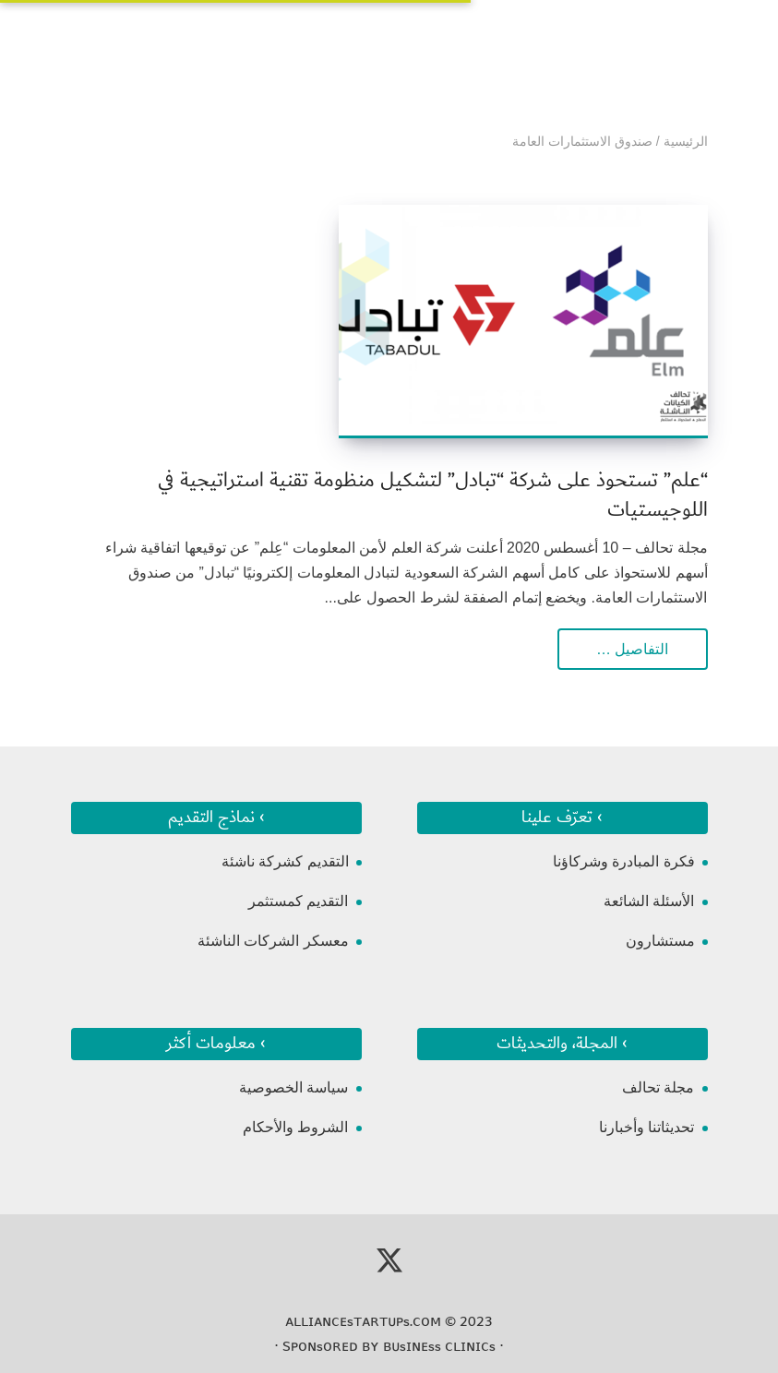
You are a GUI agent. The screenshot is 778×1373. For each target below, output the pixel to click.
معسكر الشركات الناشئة (273, 941)
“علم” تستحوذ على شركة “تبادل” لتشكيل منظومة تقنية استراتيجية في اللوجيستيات (433, 495)
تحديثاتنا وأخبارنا (646, 1127)
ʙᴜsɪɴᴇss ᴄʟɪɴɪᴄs (439, 1346)
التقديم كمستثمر (298, 901)
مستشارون (660, 941)
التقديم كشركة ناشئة (285, 861)
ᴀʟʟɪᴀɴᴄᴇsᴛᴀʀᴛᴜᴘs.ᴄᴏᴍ (363, 1321)
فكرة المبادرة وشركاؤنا (624, 861)
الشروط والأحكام (295, 1127)
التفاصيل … (632, 649)
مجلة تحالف (658, 1087)
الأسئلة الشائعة (649, 901)
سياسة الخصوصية (293, 1087)
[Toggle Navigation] (84, 38)
